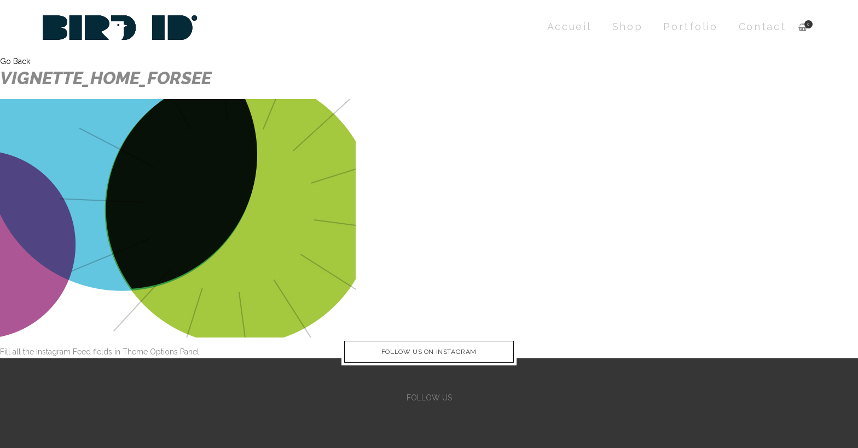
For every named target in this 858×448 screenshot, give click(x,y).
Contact (762, 26)
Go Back (15, 61)
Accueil (569, 26)
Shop (627, 26)
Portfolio (690, 26)
